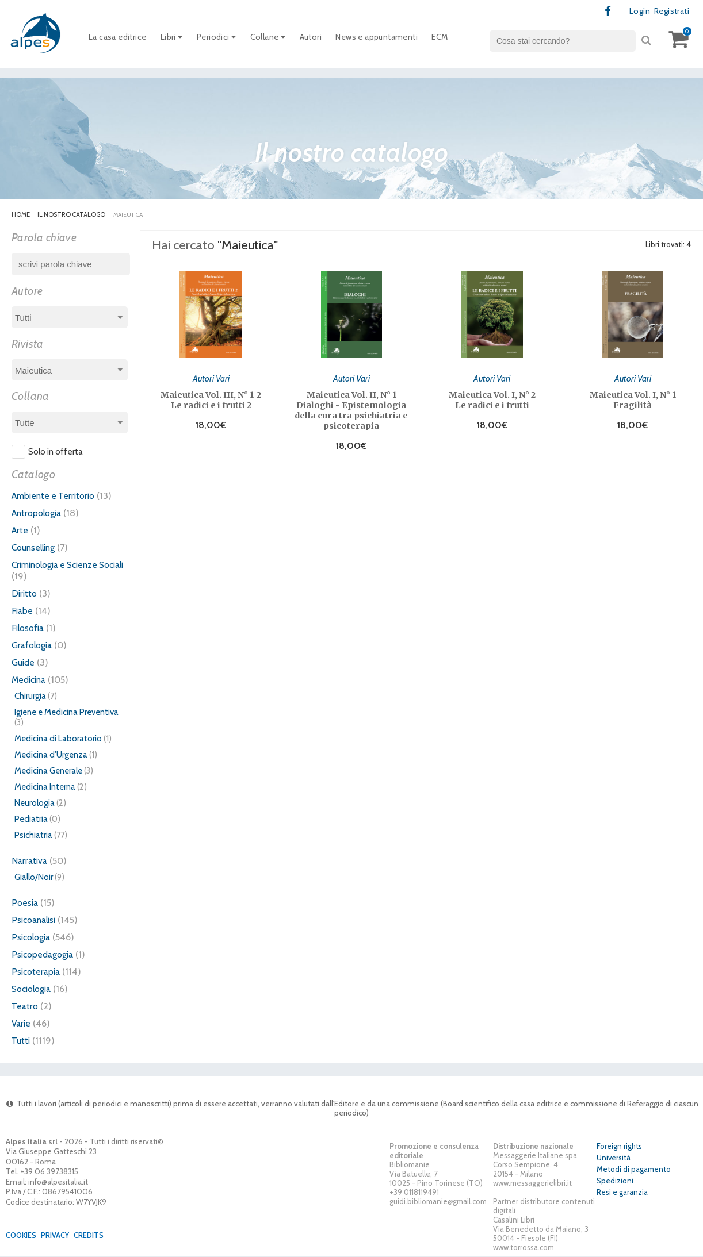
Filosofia (29, 628)
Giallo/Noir (33, 877)
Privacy (59, 1235)
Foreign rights (619, 1147)
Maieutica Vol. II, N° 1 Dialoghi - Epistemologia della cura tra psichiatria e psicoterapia (351, 409)
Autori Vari (211, 377)
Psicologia (33, 937)
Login (635, 11)
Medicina (30, 680)
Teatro (25, 1006)
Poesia (25, 903)
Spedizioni (615, 1181)
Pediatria (31, 819)
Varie (22, 1023)
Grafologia (34, 645)
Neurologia (34, 803)
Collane (279, 39)
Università (614, 1158)
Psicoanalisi (36, 920)
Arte (20, 530)
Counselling (36, 547)
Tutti (21, 1041)
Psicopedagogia (45, 954)
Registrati (669, 11)
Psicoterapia (37, 972)
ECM (464, 39)
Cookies (23, 1235)
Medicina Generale (48, 771)
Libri (177, 39)
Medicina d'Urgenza (50, 755)
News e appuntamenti (396, 39)
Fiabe (23, 611)
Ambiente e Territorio (56, 496)
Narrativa (30, 861)
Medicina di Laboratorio (58, 739)
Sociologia (34, 989)
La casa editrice (120, 39)
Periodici (225, 39)
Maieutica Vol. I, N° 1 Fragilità (633, 399)
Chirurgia (30, 696)
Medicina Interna (44, 787)
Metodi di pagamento (634, 1170)
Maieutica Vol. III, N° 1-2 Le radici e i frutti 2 (211, 399)
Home (21, 215)
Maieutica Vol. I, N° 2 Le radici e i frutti (492, 399)
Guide (24, 662)
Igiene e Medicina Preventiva (66, 713)
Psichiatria (33, 836)
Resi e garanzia (622, 1193)
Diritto (25, 593)
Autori (325, 39)
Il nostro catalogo (72, 215)
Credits (95, 1235)
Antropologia (39, 513)
